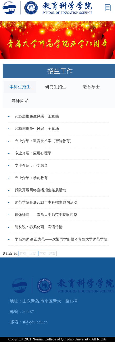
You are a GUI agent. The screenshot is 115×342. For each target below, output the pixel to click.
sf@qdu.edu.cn (35, 322)
